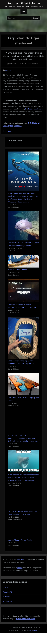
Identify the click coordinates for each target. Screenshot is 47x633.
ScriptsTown (33, 630)
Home (5, 587)
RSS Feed (21, 559)
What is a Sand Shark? (17, 270)
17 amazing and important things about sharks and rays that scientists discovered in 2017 (23, 56)
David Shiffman (32, 63)
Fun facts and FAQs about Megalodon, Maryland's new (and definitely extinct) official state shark (23, 438)
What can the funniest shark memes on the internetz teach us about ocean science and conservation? (23, 477)
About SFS (7, 592)
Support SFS (8, 601)
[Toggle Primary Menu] (23, 11)
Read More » (8, 131)
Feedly (20, 568)
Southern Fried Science (23, 3)
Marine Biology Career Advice (20, 540)
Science (8, 70)
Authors (6, 597)
